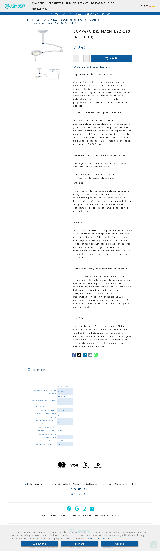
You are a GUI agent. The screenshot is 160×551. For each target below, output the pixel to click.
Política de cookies (98, 538)
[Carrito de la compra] (147, 6)
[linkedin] (85, 355)
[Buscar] (141, 6)
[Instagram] (84, 509)
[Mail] (91, 355)
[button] (144, 6)
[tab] (79, 370)
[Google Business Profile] (77, 509)
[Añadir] (111, 58)
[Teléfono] (80, 489)
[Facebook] (74, 355)
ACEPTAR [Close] (119, 543)
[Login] (150, 6)
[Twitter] (80, 355)
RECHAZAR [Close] (79, 543)
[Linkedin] (92, 509)
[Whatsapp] (80, 494)
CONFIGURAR (39, 543)
